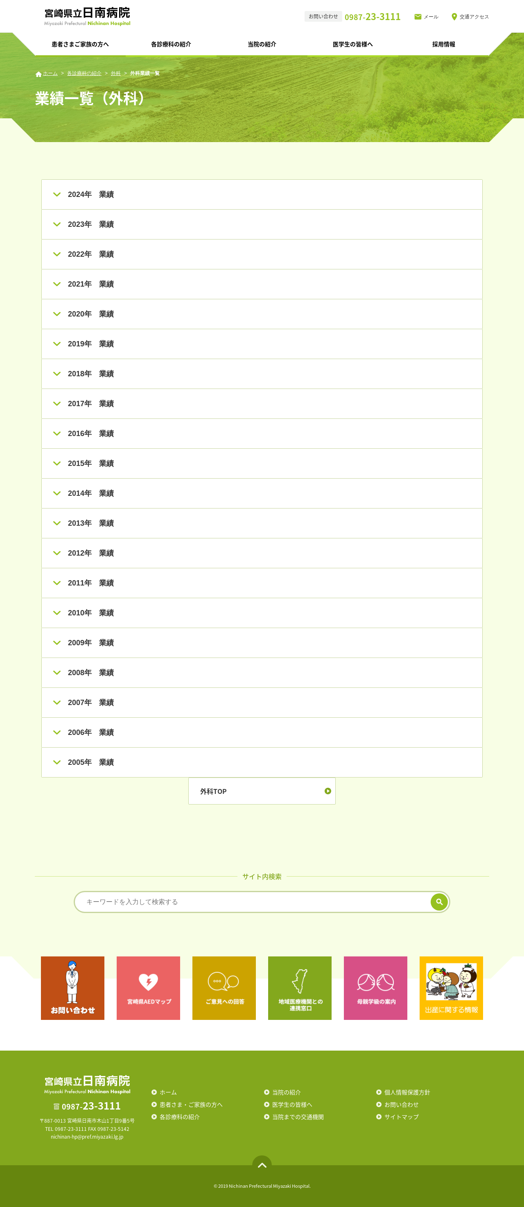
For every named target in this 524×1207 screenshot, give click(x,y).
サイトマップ (401, 1116)
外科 (116, 73)
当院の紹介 (262, 44)
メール (431, 17)
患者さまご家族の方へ (80, 44)
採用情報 (443, 44)
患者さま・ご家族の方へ (191, 1104)
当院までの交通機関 (298, 1116)
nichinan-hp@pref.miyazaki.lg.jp (87, 1136)
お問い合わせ (401, 1104)
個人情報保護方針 (407, 1092)
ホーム (50, 73)
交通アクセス (474, 17)
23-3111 (373, 16)
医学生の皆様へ (353, 44)
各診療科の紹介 (171, 44)
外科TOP (213, 791)
